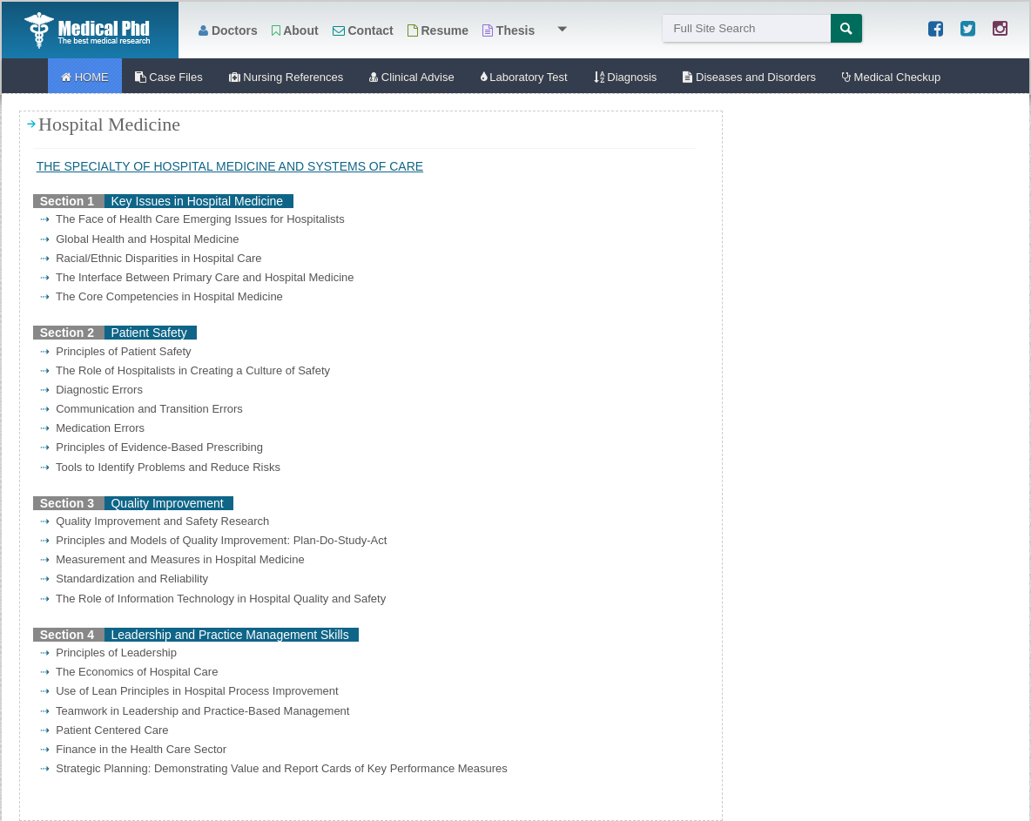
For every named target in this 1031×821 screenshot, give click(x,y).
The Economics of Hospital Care (129, 671)
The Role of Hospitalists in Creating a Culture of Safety (185, 370)
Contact (363, 30)
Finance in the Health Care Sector (133, 749)
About (295, 30)
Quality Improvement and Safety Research (154, 521)
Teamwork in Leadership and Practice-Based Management (194, 710)
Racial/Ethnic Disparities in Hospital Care (151, 258)
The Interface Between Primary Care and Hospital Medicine (197, 277)
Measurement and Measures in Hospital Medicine (172, 559)
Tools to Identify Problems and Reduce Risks (160, 467)
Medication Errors (92, 427)
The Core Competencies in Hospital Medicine (161, 296)
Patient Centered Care (104, 730)
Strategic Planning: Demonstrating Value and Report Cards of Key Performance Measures (274, 768)
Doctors (228, 30)
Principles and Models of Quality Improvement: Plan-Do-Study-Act (213, 540)
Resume (438, 30)
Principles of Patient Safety (116, 351)
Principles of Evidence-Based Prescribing (151, 447)
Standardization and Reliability (124, 578)
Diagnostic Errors (91, 389)
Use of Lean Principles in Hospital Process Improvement (189, 690)
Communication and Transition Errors (141, 408)
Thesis (508, 30)
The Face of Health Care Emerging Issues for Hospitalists (192, 218)
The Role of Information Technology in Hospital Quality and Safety (213, 598)
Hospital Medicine (109, 124)
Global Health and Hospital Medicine (139, 239)
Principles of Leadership (108, 652)
